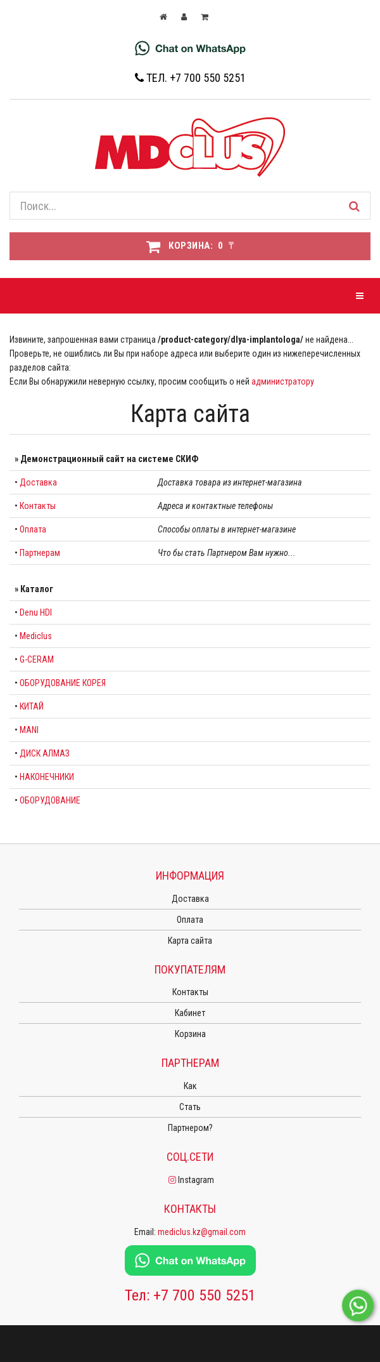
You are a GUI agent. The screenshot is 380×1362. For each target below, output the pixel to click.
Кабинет (190, 1013)
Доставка (38, 482)
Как (190, 1086)
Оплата (33, 529)
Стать (190, 1107)
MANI (29, 730)
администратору (282, 381)
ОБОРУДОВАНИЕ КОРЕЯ (63, 683)
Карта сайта (190, 941)
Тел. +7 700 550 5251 (190, 77)
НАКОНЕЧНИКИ (47, 777)
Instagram (190, 1180)
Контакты (38, 506)
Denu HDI (36, 612)
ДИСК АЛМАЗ (45, 753)
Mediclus (36, 636)
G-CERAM (37, 659)
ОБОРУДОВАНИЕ (50, 800)
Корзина (190, 1034)
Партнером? (190, 1128)
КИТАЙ (32, 706)
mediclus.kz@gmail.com (202, 1232)
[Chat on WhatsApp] (190, 48)
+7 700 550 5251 (204, 1295)
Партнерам (40, 553)
